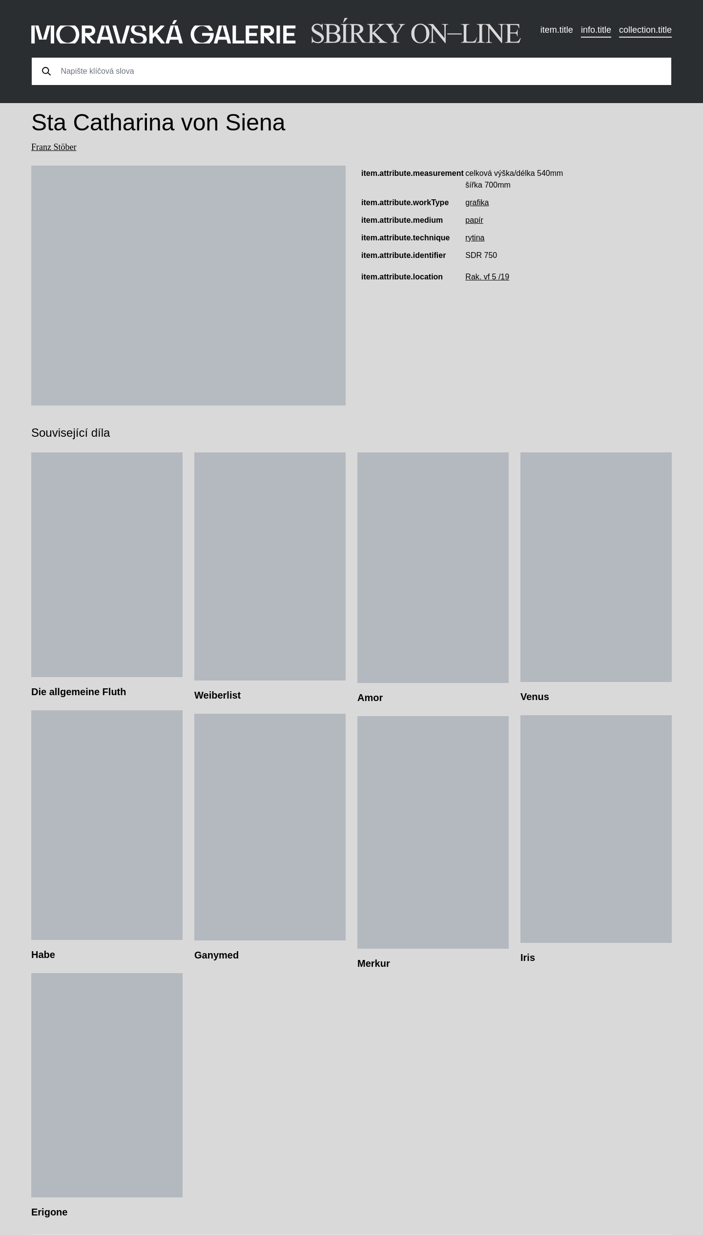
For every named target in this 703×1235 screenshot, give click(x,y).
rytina (474, 238)
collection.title (645, 30)
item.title (556, 30)
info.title (596, 30)
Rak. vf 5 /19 (487, 277)
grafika (477, 202)
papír (474, 220)
